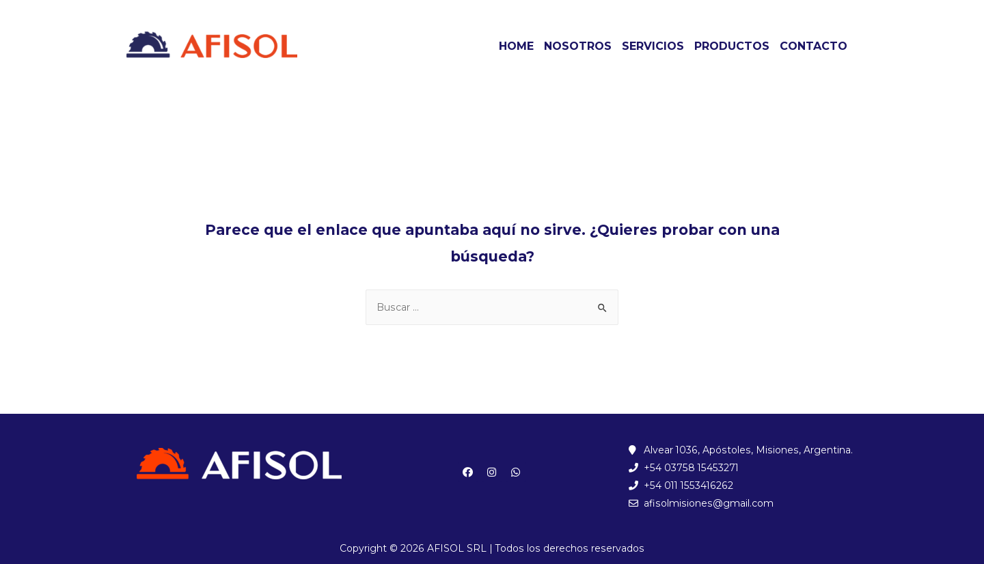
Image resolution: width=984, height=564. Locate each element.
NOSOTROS (578, 46)
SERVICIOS (653, 46)
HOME (516, 46)
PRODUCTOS (731, 46)
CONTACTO (813, 46)
